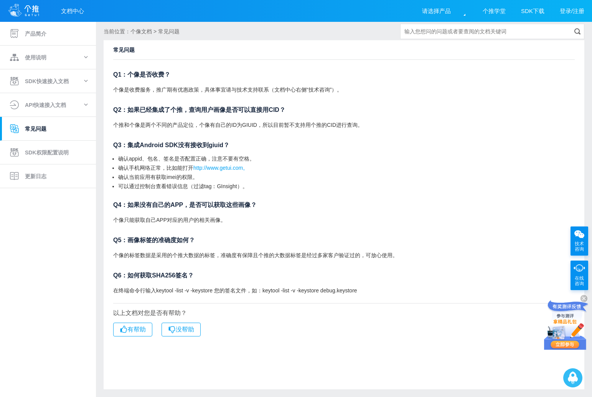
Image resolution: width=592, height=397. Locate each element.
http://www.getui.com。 (220, 168)
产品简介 (28, 34)
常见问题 (28, 129)
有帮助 (133, 329)
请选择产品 (436, 11)
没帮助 (181, 329)
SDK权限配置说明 (39, 152)
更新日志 (28, 176)
